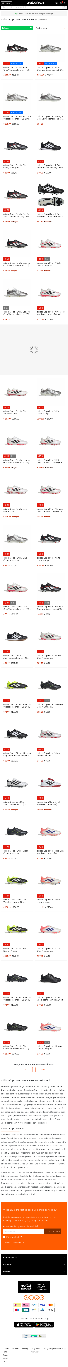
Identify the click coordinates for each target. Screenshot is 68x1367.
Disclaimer (16, 1349)
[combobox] (34, 7)
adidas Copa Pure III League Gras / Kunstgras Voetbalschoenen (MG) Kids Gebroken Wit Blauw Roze (50, 1047)
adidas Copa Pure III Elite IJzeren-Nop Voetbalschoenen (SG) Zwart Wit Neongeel (16, 949)
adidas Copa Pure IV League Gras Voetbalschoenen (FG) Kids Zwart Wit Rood (50, 608)
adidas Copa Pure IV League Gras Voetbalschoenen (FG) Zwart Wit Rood (16, 264)
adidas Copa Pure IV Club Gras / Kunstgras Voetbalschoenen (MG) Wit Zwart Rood (49, 656)
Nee (43, 1069)
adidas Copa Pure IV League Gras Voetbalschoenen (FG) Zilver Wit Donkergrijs (50, 117)
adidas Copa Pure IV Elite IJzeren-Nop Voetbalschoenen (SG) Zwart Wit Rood (50, 559)
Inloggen (62, 2)
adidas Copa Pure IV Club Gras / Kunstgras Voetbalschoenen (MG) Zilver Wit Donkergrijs (16, 559)
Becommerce (34, 1336)
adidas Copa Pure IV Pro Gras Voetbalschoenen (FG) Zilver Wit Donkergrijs (17, 117)
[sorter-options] (50, 28)
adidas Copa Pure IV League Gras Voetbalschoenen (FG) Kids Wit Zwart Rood (16, 461)
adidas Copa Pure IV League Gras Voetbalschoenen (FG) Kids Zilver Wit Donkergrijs (16, 313)
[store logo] (34, 2)
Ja (25, 1069)
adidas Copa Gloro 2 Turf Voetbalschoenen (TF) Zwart (50, 998)
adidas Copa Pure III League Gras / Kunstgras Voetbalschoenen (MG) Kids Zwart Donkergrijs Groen (50, 705)
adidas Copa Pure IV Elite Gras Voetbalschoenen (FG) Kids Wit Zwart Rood (16, 608)
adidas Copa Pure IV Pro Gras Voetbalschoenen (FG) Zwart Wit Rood (17, 215)
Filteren (17, 28)
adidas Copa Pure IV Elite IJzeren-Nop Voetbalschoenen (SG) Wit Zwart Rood (15, 510)
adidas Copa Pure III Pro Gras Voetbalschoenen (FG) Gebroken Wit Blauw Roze (50, 852)
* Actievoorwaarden (13, 1242)
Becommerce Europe (25, 1336)
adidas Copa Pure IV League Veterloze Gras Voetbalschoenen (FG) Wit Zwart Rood (50, 754)
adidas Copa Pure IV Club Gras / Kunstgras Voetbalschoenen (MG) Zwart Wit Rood (17, 166)
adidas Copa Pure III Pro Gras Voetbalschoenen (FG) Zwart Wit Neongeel (17, 705)
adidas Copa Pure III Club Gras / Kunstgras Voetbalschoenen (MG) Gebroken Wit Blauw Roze (49, 949)
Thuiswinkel (42, 1336)
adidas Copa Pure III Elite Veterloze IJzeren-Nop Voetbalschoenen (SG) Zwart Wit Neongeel (16, 901)
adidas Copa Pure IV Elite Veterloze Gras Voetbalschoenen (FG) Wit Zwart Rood (15, 412)
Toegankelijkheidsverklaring (55, 1349)
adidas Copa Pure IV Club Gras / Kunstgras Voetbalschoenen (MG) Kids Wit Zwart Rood (49, 264)
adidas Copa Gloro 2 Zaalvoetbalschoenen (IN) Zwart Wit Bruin (15, 656)
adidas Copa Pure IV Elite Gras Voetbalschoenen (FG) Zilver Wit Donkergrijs (49, 68)
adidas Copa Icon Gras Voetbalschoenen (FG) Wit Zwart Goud (15, 803)
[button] (56, 3)
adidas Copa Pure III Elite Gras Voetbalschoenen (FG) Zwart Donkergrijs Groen (16, 1047)
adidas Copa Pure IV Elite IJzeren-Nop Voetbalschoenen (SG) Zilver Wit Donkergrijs (50, 412)
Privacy (25, 1349)
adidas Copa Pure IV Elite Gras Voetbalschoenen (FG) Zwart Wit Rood (16, 68)
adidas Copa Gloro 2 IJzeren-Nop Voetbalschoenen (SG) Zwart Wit (17, 754)
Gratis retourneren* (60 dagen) (35, 14)
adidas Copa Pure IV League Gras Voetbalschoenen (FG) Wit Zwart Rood (50, 510)
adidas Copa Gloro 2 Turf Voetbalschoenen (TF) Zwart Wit (50, 166)
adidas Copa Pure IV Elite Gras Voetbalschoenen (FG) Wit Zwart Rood (49, 461)
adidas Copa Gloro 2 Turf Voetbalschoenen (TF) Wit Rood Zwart (49, 803)
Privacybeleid (12, 1237)
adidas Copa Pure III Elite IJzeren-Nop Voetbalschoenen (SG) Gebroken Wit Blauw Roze (49, 901)
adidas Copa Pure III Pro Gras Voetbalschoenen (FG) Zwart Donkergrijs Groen (17, 998)
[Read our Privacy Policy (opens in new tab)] (21, 1237)
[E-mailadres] (23, 1231)
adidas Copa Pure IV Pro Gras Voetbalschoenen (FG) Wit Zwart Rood (50, 313)
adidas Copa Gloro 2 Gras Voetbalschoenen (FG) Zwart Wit (50, 215)
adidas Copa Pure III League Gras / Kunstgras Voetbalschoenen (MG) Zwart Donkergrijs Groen (17, 852)
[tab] (34, 1257)
